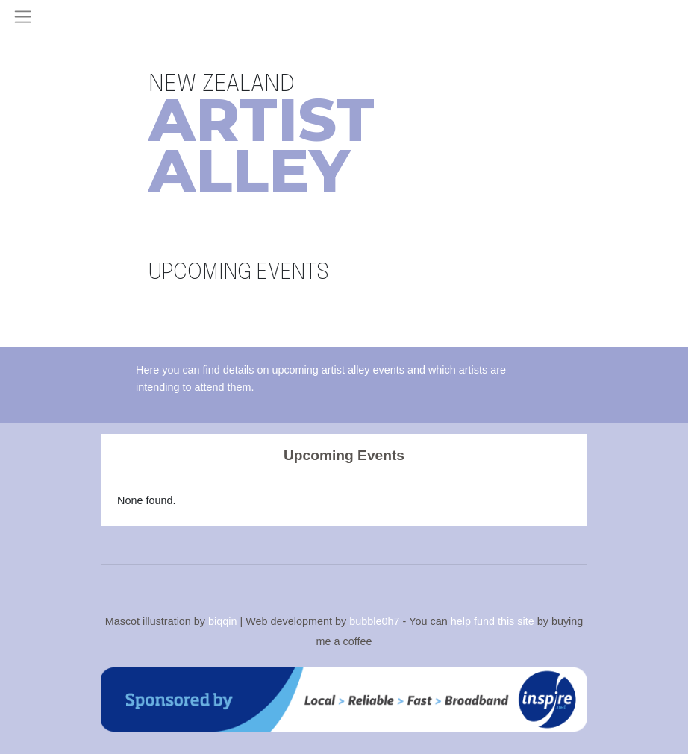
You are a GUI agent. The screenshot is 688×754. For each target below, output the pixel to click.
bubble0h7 (374, 621)
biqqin (222, 621)
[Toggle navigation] (23, 17)
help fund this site (492, 621)
